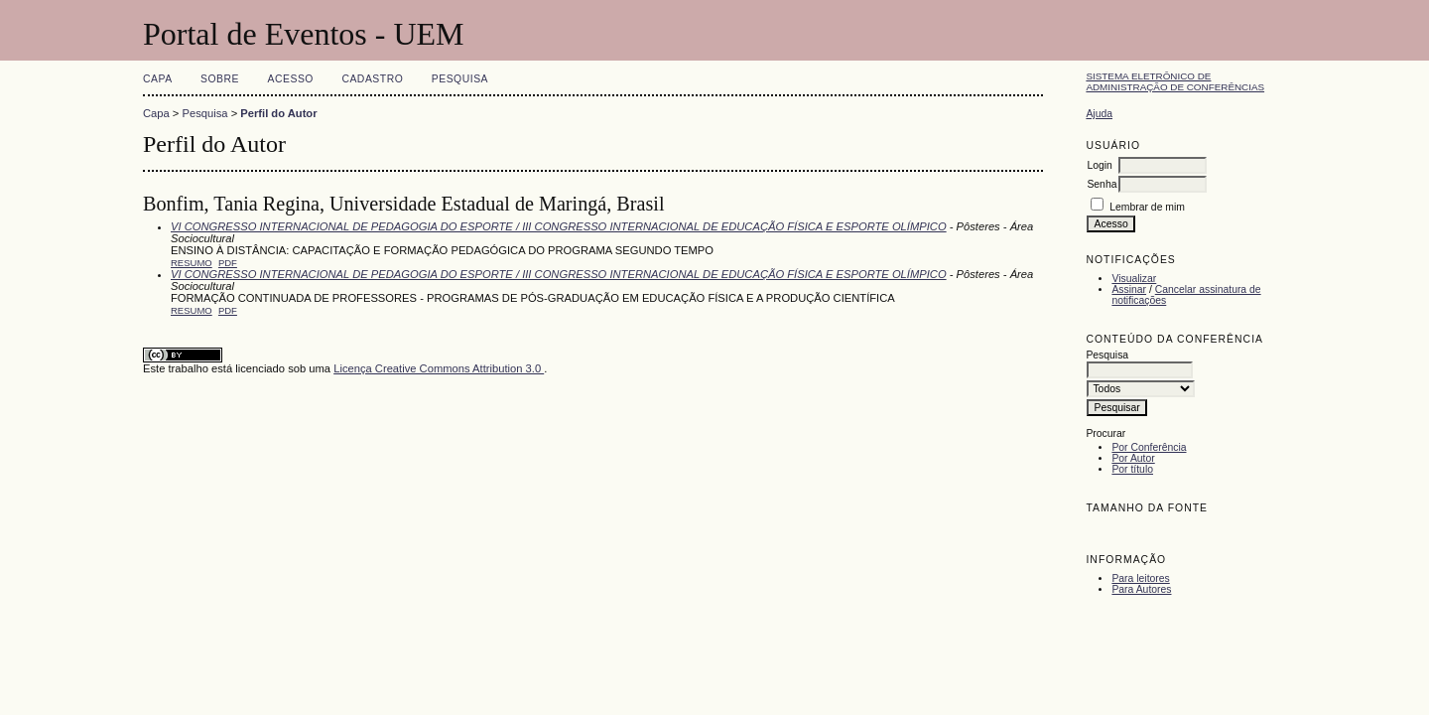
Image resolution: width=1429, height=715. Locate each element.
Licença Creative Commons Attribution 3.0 (438, 368)
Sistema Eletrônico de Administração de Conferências (1175, 81)
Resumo (191, 262)
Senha (1101, 184)
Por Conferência (1148, 447)
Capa (158, 78)
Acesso (291, 78)
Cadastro (372, 78)
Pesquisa (460, 78)
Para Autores (1141, 589)
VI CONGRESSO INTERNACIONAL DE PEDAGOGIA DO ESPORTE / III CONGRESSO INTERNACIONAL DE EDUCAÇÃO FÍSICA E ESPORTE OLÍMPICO (559, 226)
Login (1099, 165)
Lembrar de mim (1147, 207)
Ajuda (1099, 113)
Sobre (219, 78)
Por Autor (1132, 458)
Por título (1132, 469)
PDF (227, 262)
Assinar (1128, 289)
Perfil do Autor (278, 113)
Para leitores (1140, 578)
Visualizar (1133, 278)
